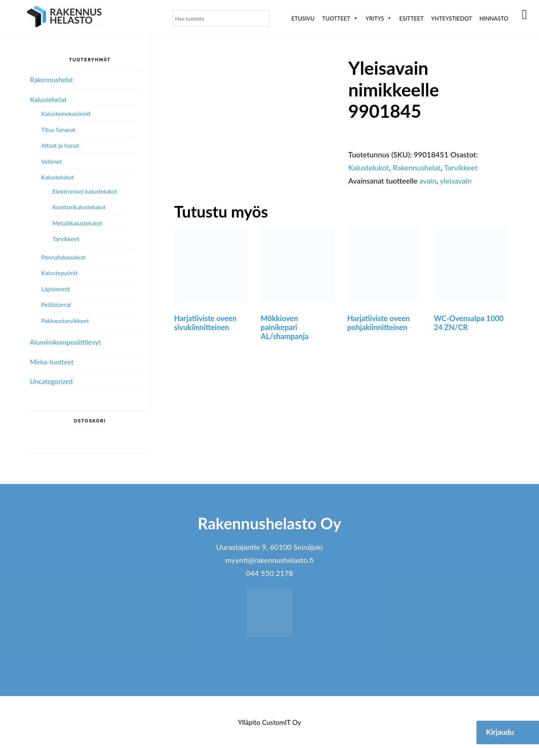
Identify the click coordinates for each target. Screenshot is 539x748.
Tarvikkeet (461, 167)
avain (427, 180)
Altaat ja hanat (60, 145)
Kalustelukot (368, 167)
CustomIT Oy (281, 722)
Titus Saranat (58, 129)
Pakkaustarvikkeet (65, 320)
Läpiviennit (55, 288)
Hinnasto (493, 18)
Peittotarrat (56, 304)
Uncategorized (51, 381)
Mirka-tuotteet (51, 362)
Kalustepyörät (59, 272)
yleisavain (456, 180)
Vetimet (51, 161)
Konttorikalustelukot (79, 206)
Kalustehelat (48, 99)
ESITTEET (411, 18)
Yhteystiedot (451, 18)
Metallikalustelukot (77, 223)
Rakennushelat (417, 167)
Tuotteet (340, 18)
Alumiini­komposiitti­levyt (65, 342)
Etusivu (302, 18)
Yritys (379, 18)
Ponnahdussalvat (63, 257)
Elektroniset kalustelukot (84, 191)
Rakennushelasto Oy (64, 18)
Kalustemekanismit (66, 113)
